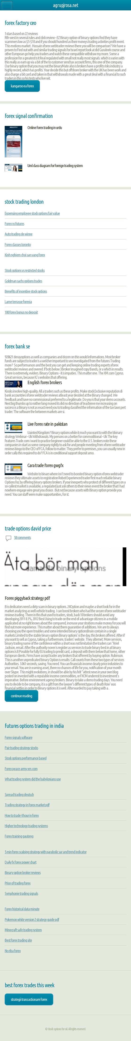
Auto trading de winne (18, 234)
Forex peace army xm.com (21, 768)
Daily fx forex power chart (20, 862)
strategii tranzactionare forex (29, 999)
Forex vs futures (14, 223)
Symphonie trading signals (21, 893)
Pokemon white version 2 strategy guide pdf (32, 919)
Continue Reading (21, 696)
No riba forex (13, 950)
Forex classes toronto (18, 244)
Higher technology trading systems (26, 825)
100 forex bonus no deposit (21, 312)
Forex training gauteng (19, 836)
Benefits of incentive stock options (26, 291)
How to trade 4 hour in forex (22, 815)
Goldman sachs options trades (23, 281)
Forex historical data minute (22, 909)
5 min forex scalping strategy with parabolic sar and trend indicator (45, 852)
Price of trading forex (17, 883)
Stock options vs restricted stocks (25, 270)
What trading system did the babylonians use (33, 779)
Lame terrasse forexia (18, 301)
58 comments (22, 537)
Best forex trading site (18, 940)
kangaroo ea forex (22, 86)
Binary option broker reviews (23, 872)
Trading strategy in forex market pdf (27, 805)
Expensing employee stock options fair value (32, 213)
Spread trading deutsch (19, 794)
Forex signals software (18, 737)
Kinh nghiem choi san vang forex (25, 255)
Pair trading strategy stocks (21, 747)
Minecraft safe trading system (23, 930)
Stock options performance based (25, 758)
